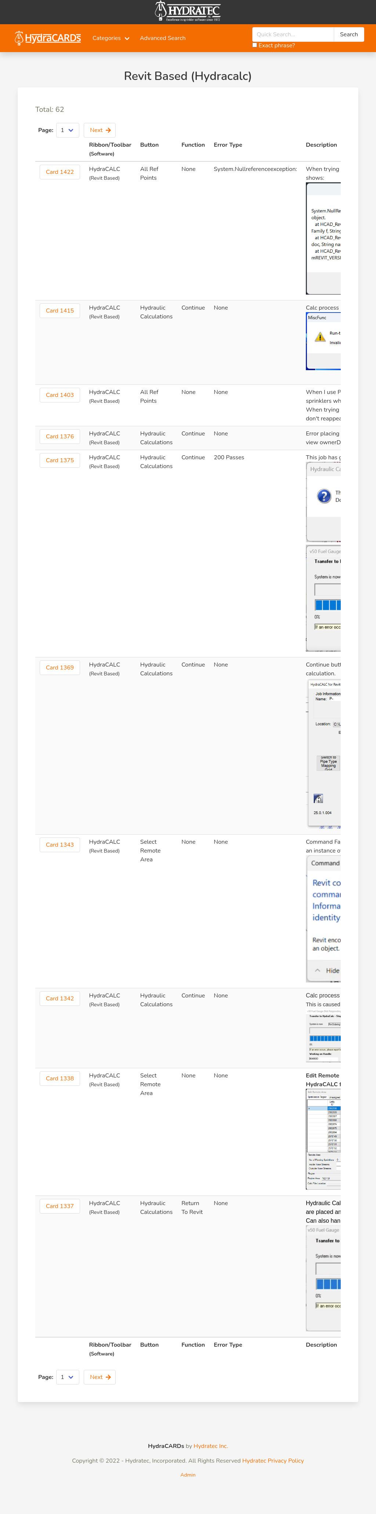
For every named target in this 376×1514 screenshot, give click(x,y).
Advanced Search (163, 38)
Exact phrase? (273, 45)
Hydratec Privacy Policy (273, 1461)
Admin (187, 1474)
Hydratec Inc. (211, 1446)
